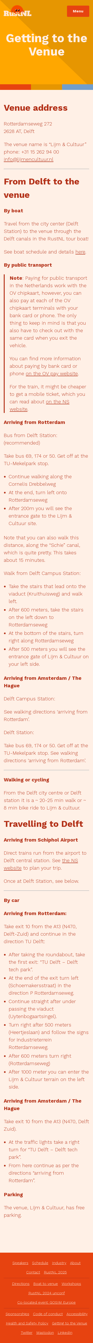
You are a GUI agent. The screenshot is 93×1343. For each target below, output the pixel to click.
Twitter (27, 1332)
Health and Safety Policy (27, 1323)
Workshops (71, 1283)
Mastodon (45, 1332)
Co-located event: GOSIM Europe (46, 1302)
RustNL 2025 (55, 1272)
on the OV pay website (52, 373)
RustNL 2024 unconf (46, 1293)
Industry (59, 1263)
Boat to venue (45, 1283)
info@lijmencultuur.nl (28, 159)
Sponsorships (17, 1314)
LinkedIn (65, 1332)
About (75, 1263)
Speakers (20, 1263)
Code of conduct (48, 1314)
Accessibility (77, 1314)
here (80, 252)
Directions (21, 1283)
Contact (33, 1272)
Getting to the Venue (69, 1323)
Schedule (40, 1263)
